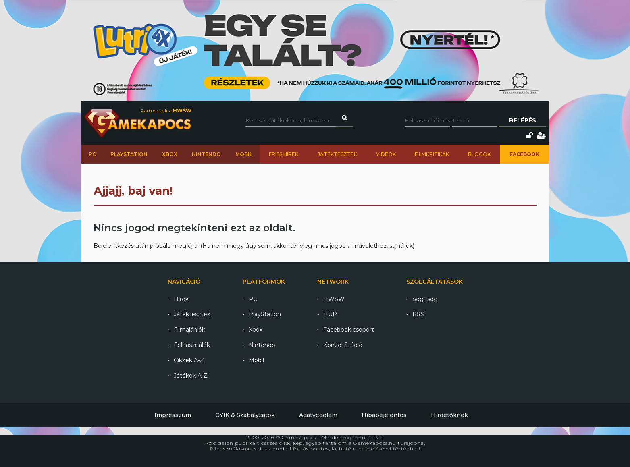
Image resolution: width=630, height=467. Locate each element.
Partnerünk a (165, 111)
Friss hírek (283, 154)
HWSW (334, 299)
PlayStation (129, 154)
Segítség (425, 299)
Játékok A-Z (191, 375)
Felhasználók (192, 345)
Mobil (243, 154)
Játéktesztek (337, 154)
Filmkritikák (432, 154)
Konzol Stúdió (342, 345)
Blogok (479, 154)
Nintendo (206, 154)
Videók (386, 154)
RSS (418, 314)
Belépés (522, 120)
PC (92, 154)
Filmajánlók (189, 329)
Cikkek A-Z (189, 360)
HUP (330, 314)
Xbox (169, 154)
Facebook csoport (348, 329)
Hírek (181, 299)
